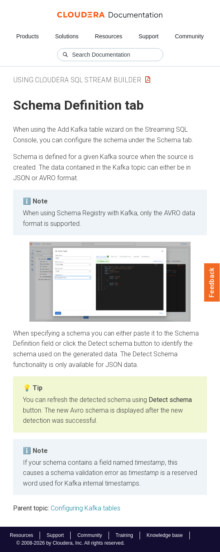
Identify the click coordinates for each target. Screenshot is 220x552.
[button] (110, 282)
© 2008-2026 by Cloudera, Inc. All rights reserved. (70, 543)
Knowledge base (165, 535)
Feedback (212, 282)
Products (27, 36)
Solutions (67, 36)
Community (189, 36)
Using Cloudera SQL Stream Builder (77, 79)
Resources (108, 36)
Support (148, 36)
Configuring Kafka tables (85, 508)
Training (124, 535)
